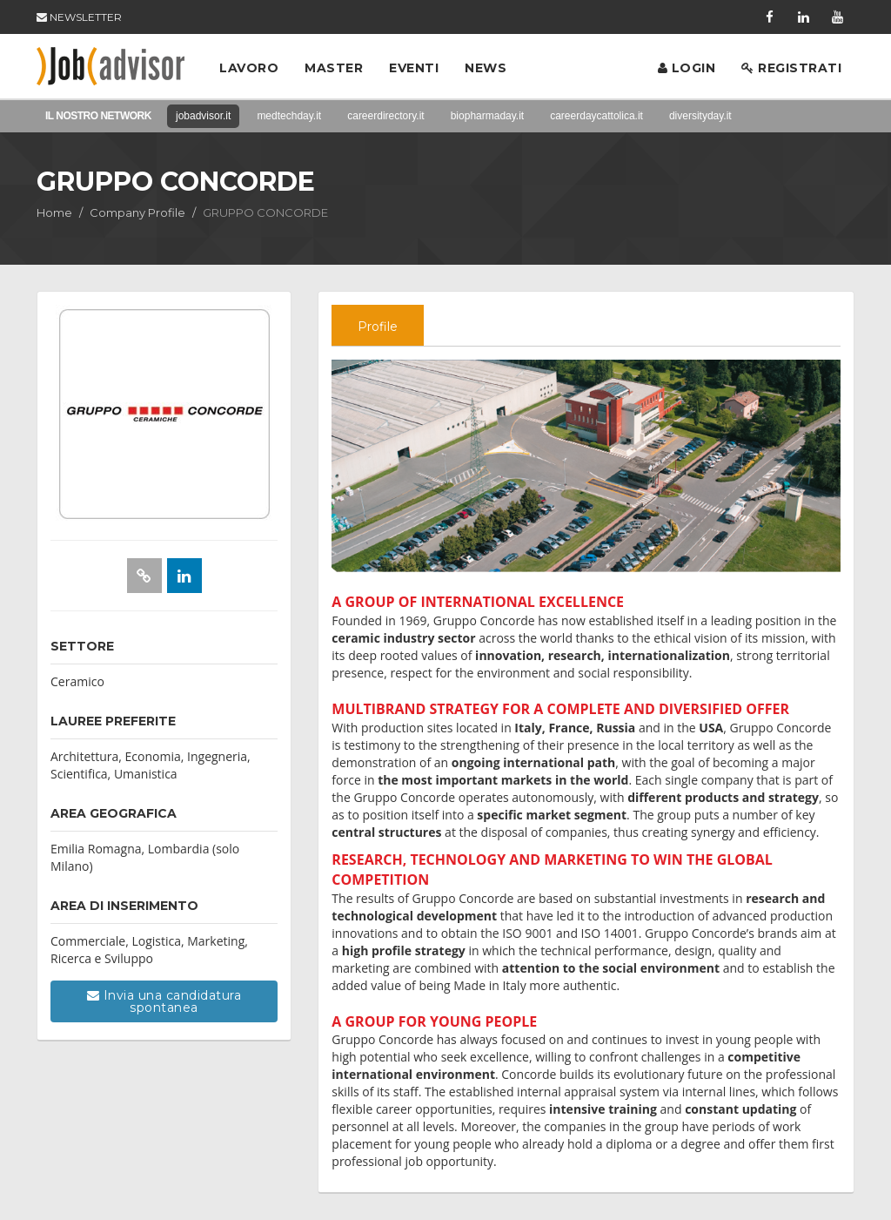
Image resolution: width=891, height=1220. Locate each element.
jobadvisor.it (203, 116)
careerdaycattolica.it (596, 116)
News (485, 68)
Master (334, 68)
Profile (378, 326)
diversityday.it (700, 116)
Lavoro (248, 68)
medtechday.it (289, 116)
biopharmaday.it (488, 116)
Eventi (414, 68)
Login (687, 68)
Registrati (791, 68)
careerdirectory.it (385, 116)
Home (54, 212)
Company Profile (137, 212)
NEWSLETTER (79, 17)
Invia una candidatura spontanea (164, 1001)
